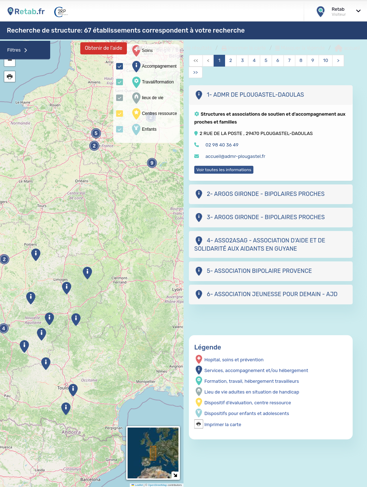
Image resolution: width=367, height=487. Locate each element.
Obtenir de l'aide (103, 48)
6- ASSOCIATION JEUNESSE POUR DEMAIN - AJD (266, 294)
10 (325, 60)
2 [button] (94, 146)
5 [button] (96, 133)
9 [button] (152, 163)
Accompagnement (153, 66)
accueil (347, 48)
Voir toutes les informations (223, 169)
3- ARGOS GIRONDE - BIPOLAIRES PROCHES (259, 217)
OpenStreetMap (157, 485)
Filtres (17, 50)
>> (195, 72)
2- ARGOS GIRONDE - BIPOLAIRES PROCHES (259, 194)
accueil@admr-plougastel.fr (235, 156)
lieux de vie (146, 98)
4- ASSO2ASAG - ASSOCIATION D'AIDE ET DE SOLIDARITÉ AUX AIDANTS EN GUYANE (259, 244)
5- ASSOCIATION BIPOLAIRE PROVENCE (253, 271)
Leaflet (137, 485)
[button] (41, 334)
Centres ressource (153, 114)
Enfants (143, 129)
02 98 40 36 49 (221, 145)
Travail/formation (152, 82)
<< (196, 60)
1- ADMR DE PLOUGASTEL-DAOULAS (249, 95)
